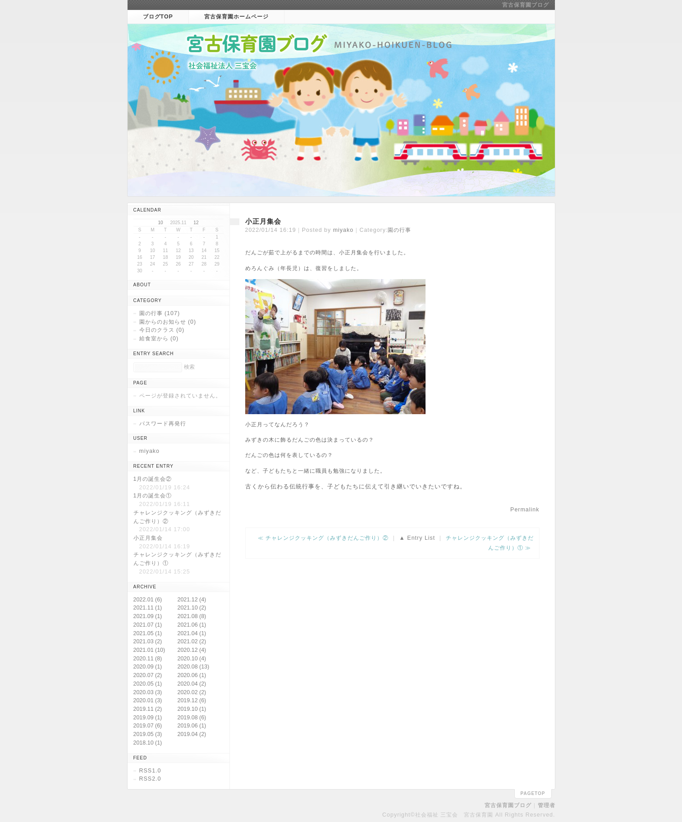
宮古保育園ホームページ (236, 17)
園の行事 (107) (159, 313)
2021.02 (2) (192, 641)
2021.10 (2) (192, 608)
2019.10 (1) (192, 709)
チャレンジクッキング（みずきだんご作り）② (327, 538)
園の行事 (399, 230)
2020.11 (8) (147, 658)
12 (195, 222)
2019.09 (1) (147, 717)
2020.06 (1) (192, 675)
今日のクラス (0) (162, 330)
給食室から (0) (159, 338)
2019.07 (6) (147, 726)
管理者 (546, 805)
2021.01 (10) (149, 650)
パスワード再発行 (162, 423)
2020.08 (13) (194, 667)
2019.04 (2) (192, 734)
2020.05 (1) (147, 684)
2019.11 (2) (147, 709)
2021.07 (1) (147, 625)
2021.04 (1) (192, 633)
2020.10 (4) (192, 658)
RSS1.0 (150, 771)
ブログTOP (158, 17)
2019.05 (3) (147, 734)
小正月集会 (263, 221)
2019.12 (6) (192, 700)
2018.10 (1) (147, 743)
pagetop (533, 793)
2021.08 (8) (192, 616)
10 (160, 222)
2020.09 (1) (147, 667)
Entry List (421, 538)
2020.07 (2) (147, 675)
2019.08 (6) (192, 717)
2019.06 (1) (192, 726)
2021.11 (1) (147, 608)
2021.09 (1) (147, 616)
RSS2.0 (150, 779)
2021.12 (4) (192, 599)
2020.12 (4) (192, 650)
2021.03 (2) (147, 641)
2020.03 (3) (147, 692)
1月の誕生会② (152, 479)
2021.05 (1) (147, 633)
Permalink (524, 509)
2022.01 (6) (147, 599)
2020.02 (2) (192, 692)
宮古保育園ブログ (525, 5)
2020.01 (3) (147, 700)
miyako (343, 230)
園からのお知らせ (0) (168, 322)
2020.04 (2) (192, 684)
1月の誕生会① (152, 495)
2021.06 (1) (192, 625)
